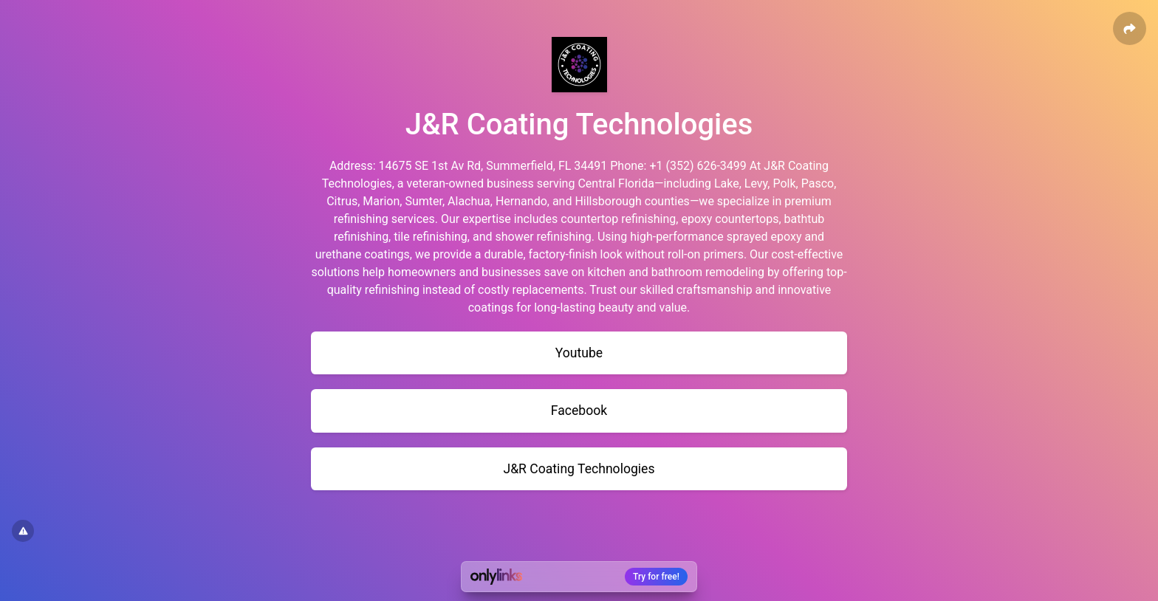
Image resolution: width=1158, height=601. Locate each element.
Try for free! (656, 576)
